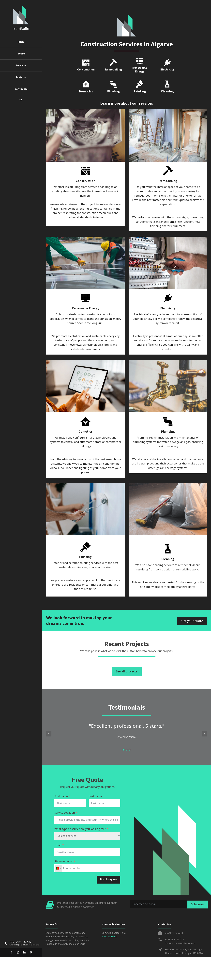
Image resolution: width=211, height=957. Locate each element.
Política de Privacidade (82, 951)
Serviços (21, 65)
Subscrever (197, 891)
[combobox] (58, 855)
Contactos (21, 88)
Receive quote (108, 866)
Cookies (100, 951)
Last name (95, 783)
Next (204, 720)
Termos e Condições (119, 951)
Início (21, 41)
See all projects (126, 658)
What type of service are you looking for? (80, 816)
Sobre (21, 53)
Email (57, 832)
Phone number (63, 848)
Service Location (64, 799)
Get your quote (192, 608)
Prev (48, 720)
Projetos (21, 77)
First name (61, 783)
